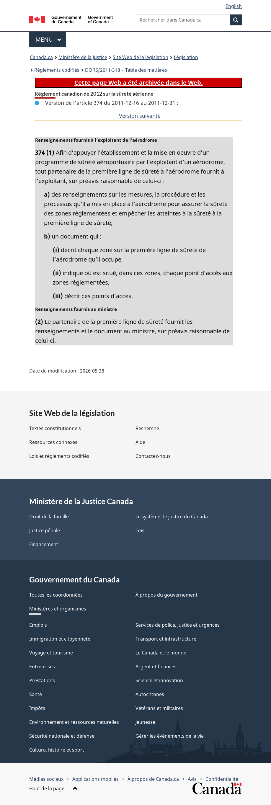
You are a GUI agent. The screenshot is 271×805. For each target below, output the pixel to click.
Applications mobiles (95, 779)
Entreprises (42, 666)
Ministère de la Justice (82, 57)
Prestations (42, 680)
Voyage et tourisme (51, 652)
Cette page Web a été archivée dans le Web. (138, 82)
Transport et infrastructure (166, 639)
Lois (140, 530)
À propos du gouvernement (166, 595)
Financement (43, 544)
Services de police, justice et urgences (178, 625)
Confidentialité (221, 779)
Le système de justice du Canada (172, 516)
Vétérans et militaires (159, 708)
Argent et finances (156, 666)
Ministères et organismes (57, 608)
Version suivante (140, 115)
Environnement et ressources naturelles (74, 722)
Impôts (37, 708)
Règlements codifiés (56, 70)
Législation (186, 57)
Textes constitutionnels (55, 428)
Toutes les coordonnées (56, 595)
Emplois (38, 625)
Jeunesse (145, 722)
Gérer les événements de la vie (170, 736)
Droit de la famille (49, 516)
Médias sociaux (46, 779)
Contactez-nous (153, 456)
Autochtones (150, 694)
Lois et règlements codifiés (59, 456)
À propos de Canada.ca (153, 779)
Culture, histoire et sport (56, 750)
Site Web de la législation (140, 57)
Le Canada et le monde (161, 652)
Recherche (147, 428)
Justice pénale (44, 530)
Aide (140, 442)
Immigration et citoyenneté (59, 639)
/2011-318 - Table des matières (126, 70)
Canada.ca (41, 57)
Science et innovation (159, 680)
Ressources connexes (53, 442)
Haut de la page (53, 788)
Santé (35, 694)
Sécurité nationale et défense (61, 736)
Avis (192, 779)
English (234, 6)
